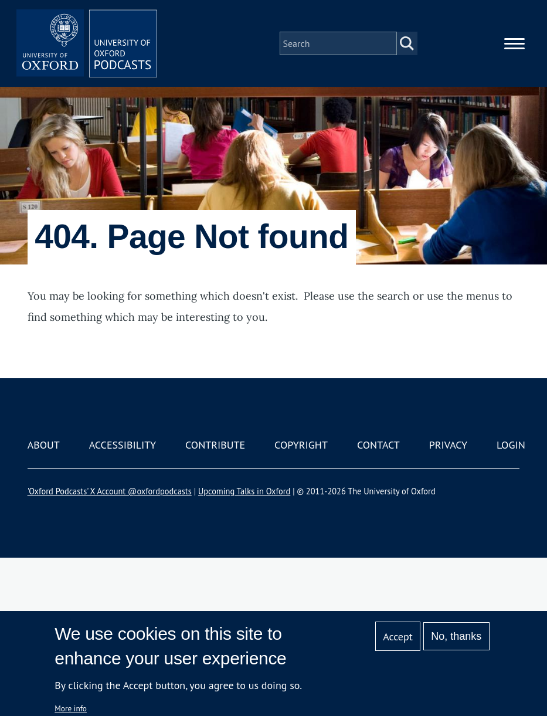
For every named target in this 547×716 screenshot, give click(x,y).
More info (71, 708)
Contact (378, 445)
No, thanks (456, 636)
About (44, 445)
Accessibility (122, 445)
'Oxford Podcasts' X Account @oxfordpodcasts (110, 491)
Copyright (301, 445)
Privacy (448, 445)
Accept (398, 636)
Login (511, 445)
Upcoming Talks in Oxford (244, 491)
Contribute (215, 445)
